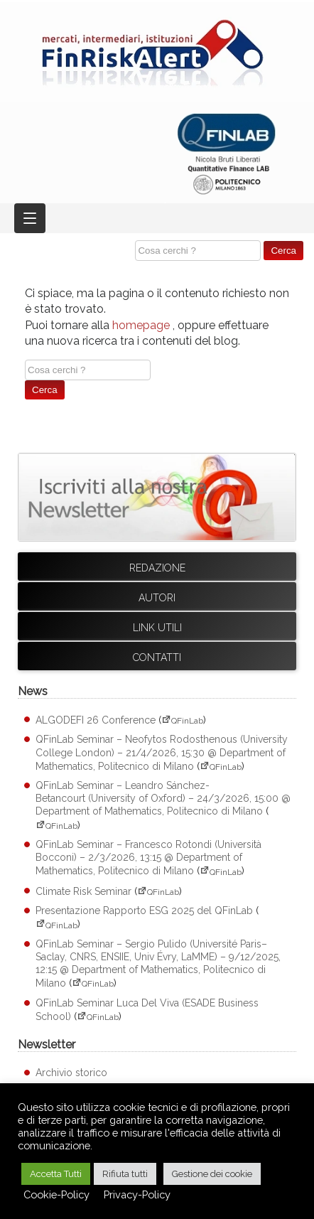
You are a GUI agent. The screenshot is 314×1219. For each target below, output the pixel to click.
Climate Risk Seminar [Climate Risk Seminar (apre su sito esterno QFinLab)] (83, 891)
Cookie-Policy (56, 1194)
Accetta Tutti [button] (56, 1174)
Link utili (157, 627)
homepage (141, 325)
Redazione (157, 568)
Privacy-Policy (137, 1194)
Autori (157, 597)
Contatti (157, 657)
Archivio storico (71, 1072)
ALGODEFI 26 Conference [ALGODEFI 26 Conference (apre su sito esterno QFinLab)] (96, 720)
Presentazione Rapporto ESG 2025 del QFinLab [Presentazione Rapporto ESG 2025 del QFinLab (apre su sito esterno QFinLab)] (144, 910)
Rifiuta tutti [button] (125, 1174)
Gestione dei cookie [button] (212, 1174)
